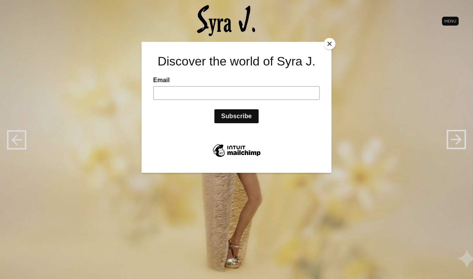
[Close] (329, 44)
